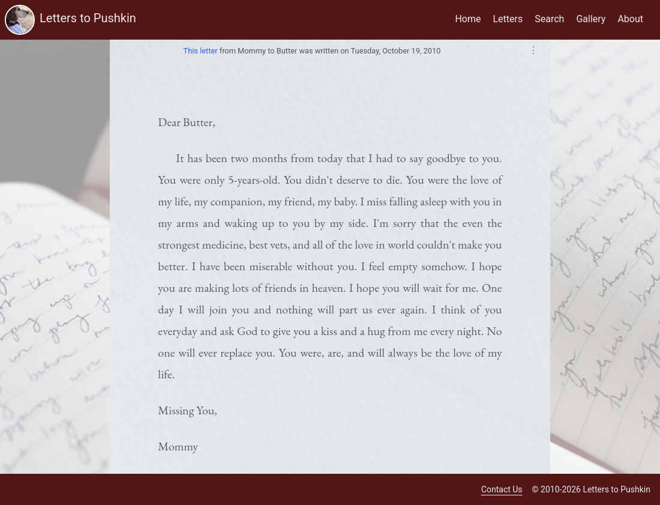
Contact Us (502, 489)
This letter (201, 50)
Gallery (590, 19)
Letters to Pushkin (88, 18)
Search (549, 19)
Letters (508, 19)
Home (468, 19)
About (630, 19)
